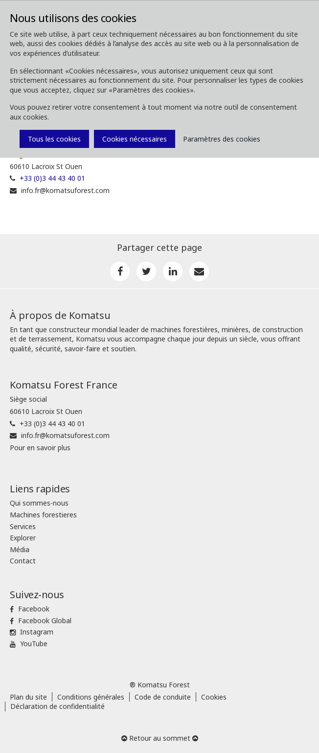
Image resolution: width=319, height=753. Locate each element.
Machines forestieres (43, 514)
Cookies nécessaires (134, 139)
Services (23, 526)
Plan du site (28, 697)
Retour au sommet (159, 738)
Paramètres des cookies (221, 139)
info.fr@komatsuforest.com (65, 190)
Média (19, 549)
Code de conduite (163, 697)
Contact (23, 560)
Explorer (23, 537)
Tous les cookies (54, 139)
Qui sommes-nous (39, 503)
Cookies (214, 697)
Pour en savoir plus (40, 447)
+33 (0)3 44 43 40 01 (52, 178)
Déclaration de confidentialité (57, 706)
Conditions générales (90, 697)
